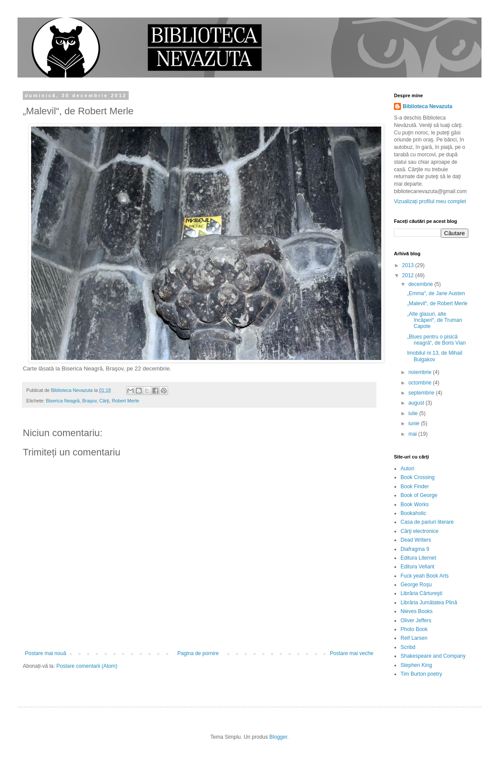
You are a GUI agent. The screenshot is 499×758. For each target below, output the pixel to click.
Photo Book (414, 629)
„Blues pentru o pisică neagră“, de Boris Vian (436, 340)
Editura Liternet (418, 558)
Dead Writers (416, 540)
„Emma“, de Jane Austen (436, 293)
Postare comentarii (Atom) (86, 666)
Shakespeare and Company (433, 656)
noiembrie (420, 372)
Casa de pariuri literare (427, 522)
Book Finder (415, 486)
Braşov (89, 400)
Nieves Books (416, 611)
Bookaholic (413, 513)
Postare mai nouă (45, 653)
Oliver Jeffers (416, 620)
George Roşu (416, 585)
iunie (414, 423)
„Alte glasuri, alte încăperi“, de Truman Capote (434, 320)
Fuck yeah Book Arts (425, 576)
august (416, 403)
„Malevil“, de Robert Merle (437, 303)
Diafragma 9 (415, 549)
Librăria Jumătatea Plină (429, 602)
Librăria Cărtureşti (421, 593)
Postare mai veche (351, 653)
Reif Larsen (414, 638)
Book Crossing (418, 477)
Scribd (408, 647)
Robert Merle (125, 400)
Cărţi (104, 400)
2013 (408, 265)
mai (413, 434)
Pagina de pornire (198, 653)
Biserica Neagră (63, 400)
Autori (407, 468)
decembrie (421, 284)
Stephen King (416, 665)
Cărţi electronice (420, 531)
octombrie (420, 383)
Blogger (278, 737)
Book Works (415, 504)
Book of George (419, 495)
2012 (408, 275)
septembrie (422, 393)
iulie (413, 413)
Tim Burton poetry (421, 674)
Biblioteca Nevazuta (427, 106)
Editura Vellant (417, 567)
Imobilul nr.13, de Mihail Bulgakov (434, 356)
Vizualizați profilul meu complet (430, 201)
